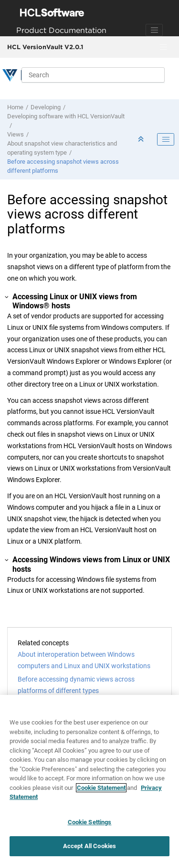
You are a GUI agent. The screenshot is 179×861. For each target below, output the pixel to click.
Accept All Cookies (89, 846)
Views (15, 134)
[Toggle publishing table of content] (165, 139)
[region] (89, 778)
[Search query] (93, 75)
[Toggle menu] (163, 47)
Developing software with (66, 116)
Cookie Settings (90, 822)
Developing (46, 107)
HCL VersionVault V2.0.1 (45, 46)
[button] (7, 297)
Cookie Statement (101, 787)
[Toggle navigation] (154, 30)
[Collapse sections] (142, 140)
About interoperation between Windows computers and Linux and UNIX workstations (84, 660)
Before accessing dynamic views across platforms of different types (76, 684)
